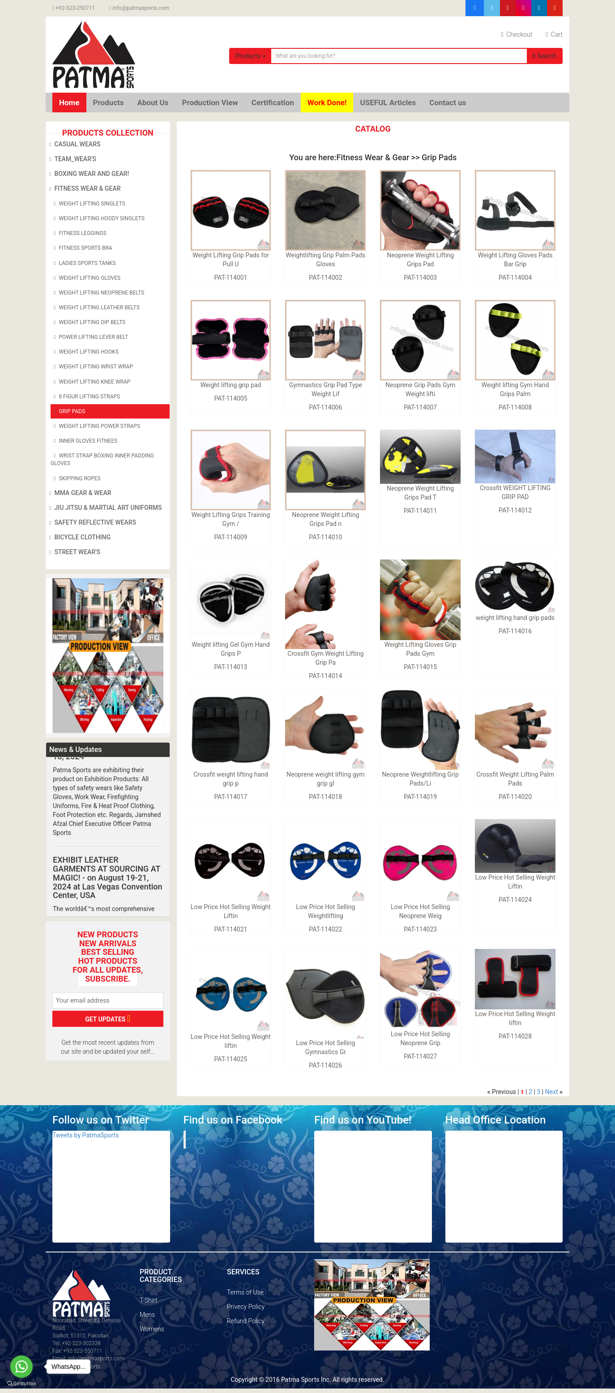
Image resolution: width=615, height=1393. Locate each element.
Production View (210, 102)
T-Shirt (148, 1300)
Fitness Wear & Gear (83, 189)
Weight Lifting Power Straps (95, 426)
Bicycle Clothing (78, 538)
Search (544, 56)
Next (551, 1091)
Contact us (447, 102)
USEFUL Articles (388, 102)
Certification (273, 102)
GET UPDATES (107, 1018)
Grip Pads (68, 411)
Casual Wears (73, 145)
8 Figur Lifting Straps (85, 397)
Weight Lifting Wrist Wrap (92, 367)
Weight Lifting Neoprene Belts (97, 293)
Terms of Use (245, 1292)
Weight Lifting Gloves (85, 278)
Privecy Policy (246, 1306)
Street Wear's (73, 552)
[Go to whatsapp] (21, 1366)
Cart (554, 34)
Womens (152, 1329)
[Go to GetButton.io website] (21, 1384)
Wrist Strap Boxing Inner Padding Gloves (102, 459)
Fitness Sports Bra (81, 248)
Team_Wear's (71, 159)
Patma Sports (214, 1139)
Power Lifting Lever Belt (89, 337)
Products (250, 56)
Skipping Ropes (76, 478)
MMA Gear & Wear (78, 493)
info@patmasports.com (139, 8)
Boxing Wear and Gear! (87, 174)
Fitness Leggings (79, 233)
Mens (147, 1314)
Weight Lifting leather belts (95, 307)
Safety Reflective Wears (91, 523)
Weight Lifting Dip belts (88, 322)
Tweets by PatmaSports (85, 1135)
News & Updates (75, 749)
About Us (152, 102)
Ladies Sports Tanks (83, 263)
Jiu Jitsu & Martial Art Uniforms (104, 508)
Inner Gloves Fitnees (84, 441)
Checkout (517, 34)
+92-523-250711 (73, 8)
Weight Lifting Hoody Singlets (98, 218)
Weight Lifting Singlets (88, 204)
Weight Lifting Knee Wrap (90, 382)
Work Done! (327, 102)
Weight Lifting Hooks (85, 352)
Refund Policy (246, 1321)
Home (69, 102)
